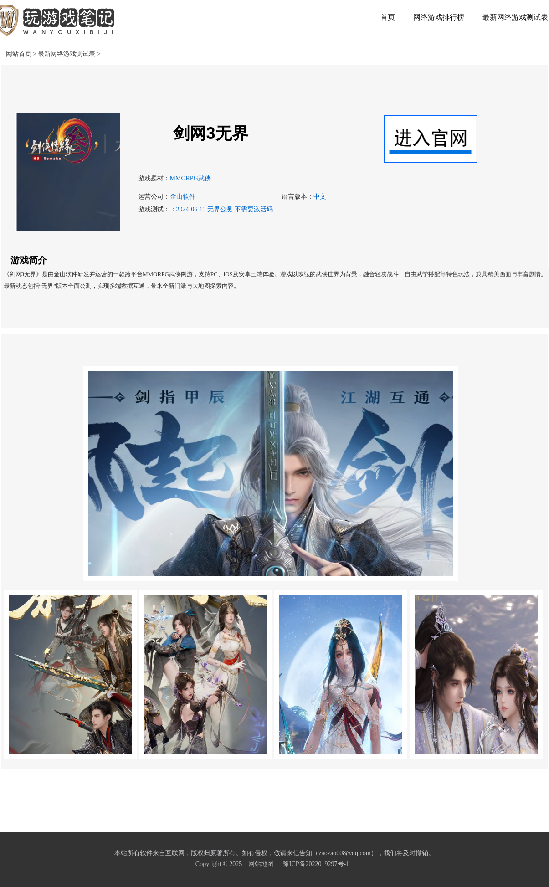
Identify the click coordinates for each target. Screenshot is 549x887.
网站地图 (261, 864)
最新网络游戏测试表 (67, 54)
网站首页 (18, 54)
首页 (387, 17)
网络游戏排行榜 (438, 17)
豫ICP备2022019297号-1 (316, 864)
